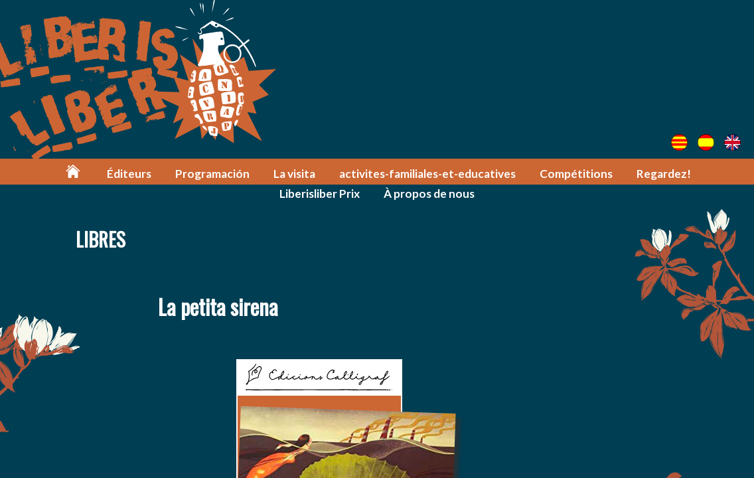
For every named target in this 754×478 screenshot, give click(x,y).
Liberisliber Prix (319, 193)
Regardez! (664, 174)
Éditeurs (129, 174)
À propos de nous (429, 193)
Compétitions (576, 174)
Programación (212, 174)
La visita (294, 174)
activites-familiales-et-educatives (427, 174)
